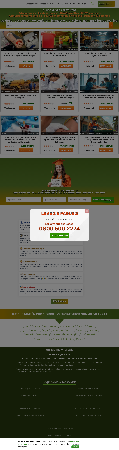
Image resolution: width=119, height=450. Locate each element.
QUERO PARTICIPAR (59, 235)
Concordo (75, 446)
